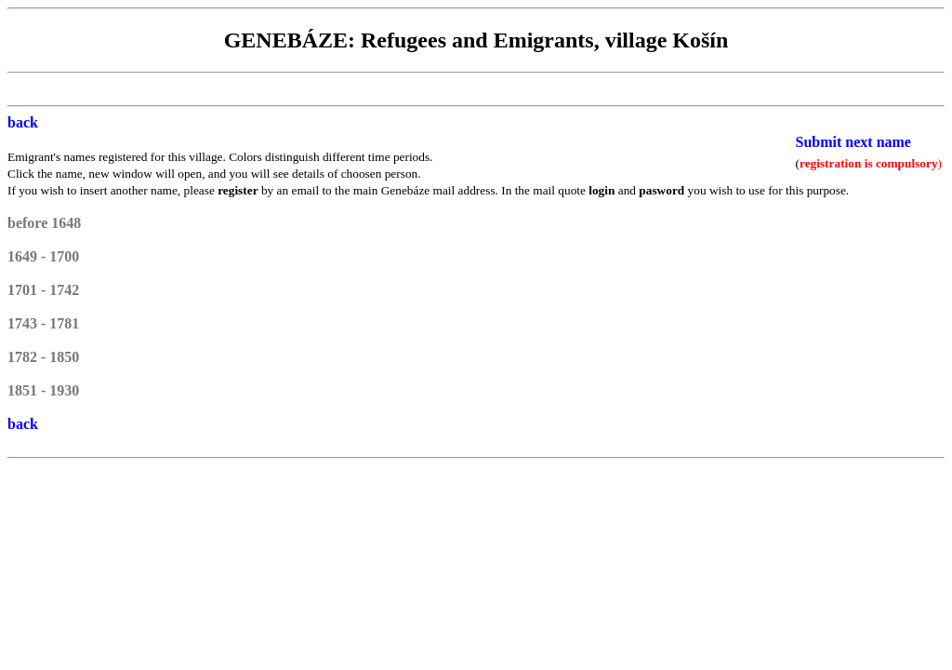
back (22, 122)
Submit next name (853, 142)
